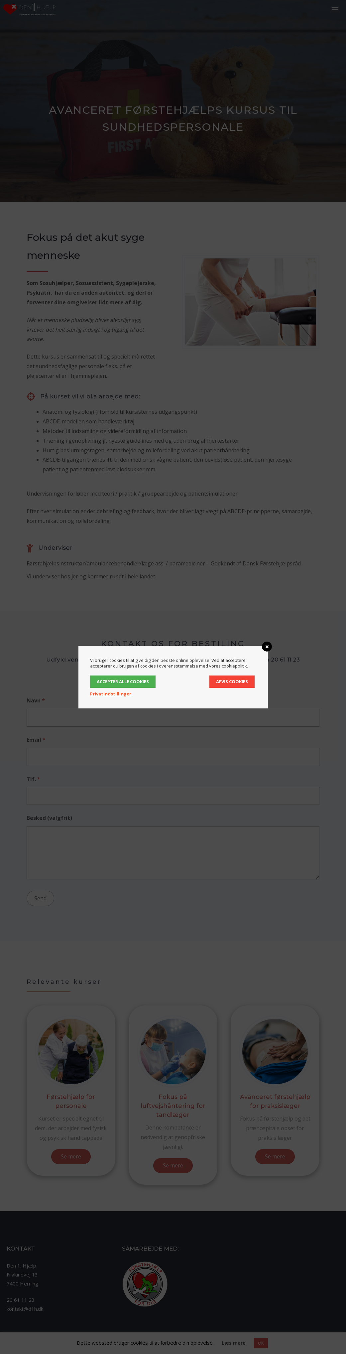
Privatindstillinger (110, 694)
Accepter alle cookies (123, 681)
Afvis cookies (232, 681)
